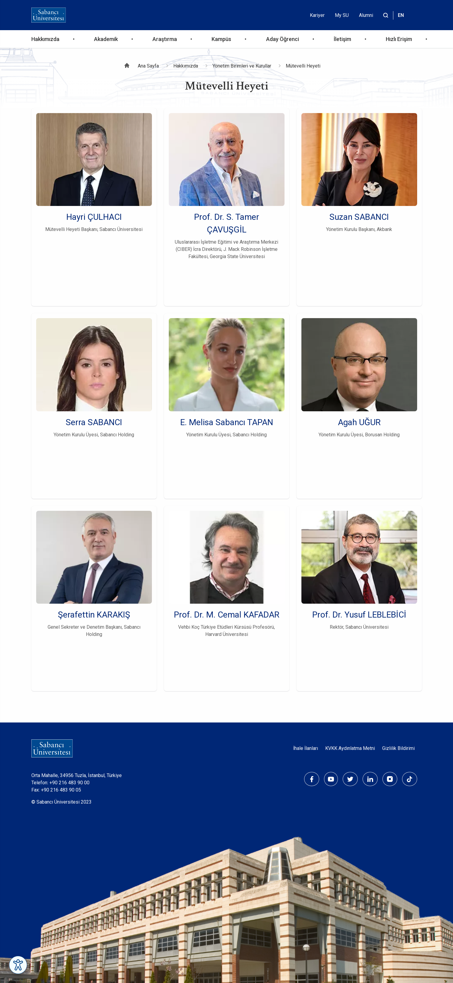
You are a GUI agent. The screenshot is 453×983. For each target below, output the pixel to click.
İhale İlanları (305, 748)
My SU (342, 15)
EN (401, 15)
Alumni (366, 15)
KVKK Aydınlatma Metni (350, 748)
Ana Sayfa (148, 66)
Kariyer (317, 15)
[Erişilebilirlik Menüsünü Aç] (18, 965)
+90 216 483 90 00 (69, 782)
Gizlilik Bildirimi (398, 748)
